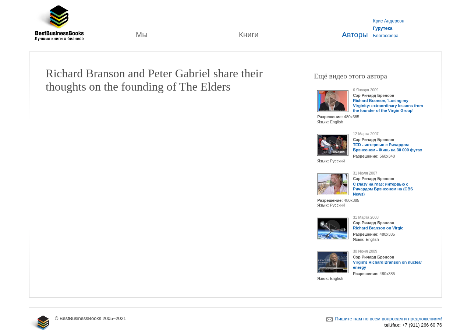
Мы (142, 34)
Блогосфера (386, 35)
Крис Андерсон (388, 21)
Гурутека (383, 28)
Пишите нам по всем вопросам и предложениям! (388, 318)
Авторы (355, 34)
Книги (249, 34)
